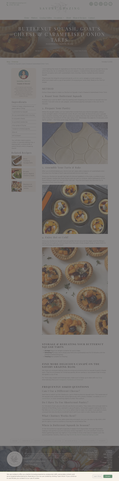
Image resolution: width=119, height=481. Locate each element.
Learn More (97, 476)
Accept (107, 476)
